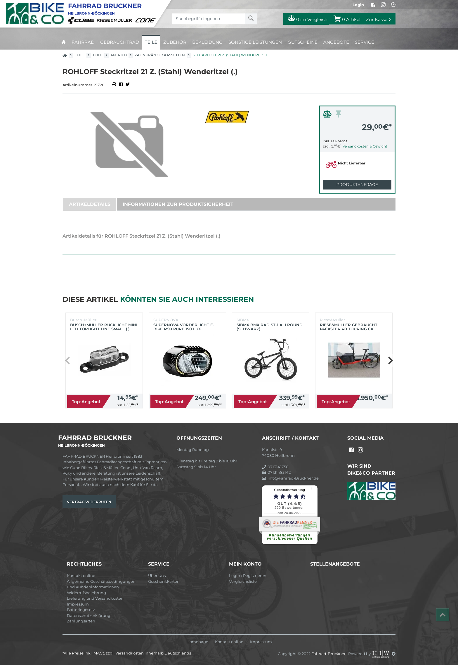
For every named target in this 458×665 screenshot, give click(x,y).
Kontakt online (81, 575)
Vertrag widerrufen (89, 502)
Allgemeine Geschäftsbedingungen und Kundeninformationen (101, 584)
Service (364, 42)
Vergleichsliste (243, 581)
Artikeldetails (89, 204)
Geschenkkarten (164, 581)
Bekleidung (207, 42)
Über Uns (157, 575)
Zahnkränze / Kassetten (160, 55)
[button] (390, 360)
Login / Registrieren (247, 575)
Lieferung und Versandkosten (95, 598)
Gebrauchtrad (119, 42)
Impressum (78, 604)
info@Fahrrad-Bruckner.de (290, 478)
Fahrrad (83, 42)
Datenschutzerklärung (88, 615)
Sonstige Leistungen (255, 42)
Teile (151, 42)
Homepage (197, 642)
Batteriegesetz (81, 609)
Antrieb (118, 55)
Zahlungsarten (81, 621)
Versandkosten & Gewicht (365, 146)
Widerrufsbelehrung (86, 592)
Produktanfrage (357, 184)
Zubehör (174, 42)
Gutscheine (303, 42)
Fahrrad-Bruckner (328, 653)
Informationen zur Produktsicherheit (178, 204)
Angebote (336, 42)
